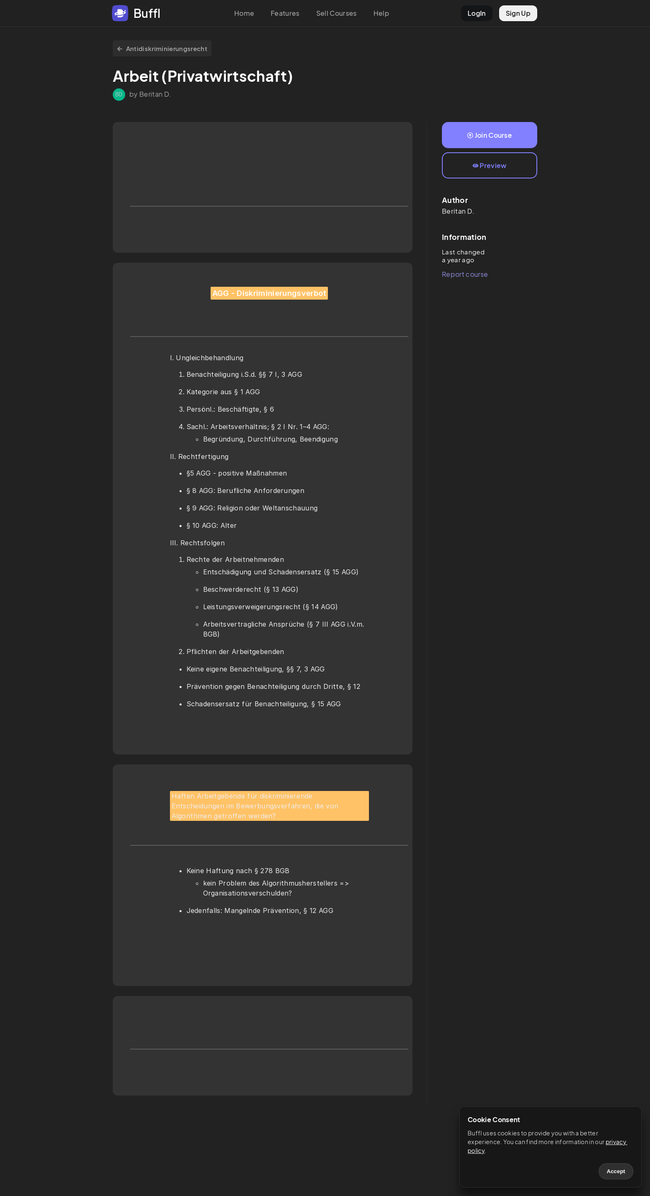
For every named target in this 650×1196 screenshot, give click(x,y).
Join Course (489, 135)
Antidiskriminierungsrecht (162, 48)
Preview (490, 165)
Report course (465, 274)
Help (381, 13)
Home (244, 13)
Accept (616, 1171)
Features (285, 13)
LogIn (477, 13)
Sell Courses (336, 13)
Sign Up (518, 13)
